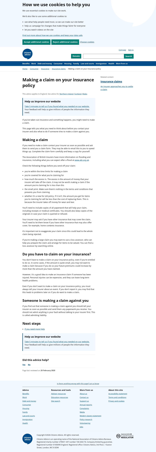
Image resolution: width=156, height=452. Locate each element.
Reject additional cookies (65, 42)
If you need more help (35, 329)
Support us (84, 401)
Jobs (81, 427)
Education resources (59, 397)
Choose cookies (87, 42)
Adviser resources (58, 394)
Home (24, 69)
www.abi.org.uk (82, 160)
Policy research (86, 419)
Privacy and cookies (116, 401)
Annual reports (86, 405)
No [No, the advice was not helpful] (29, 365)
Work (33, 63)
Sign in (131, 50)
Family (76, 63)
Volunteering (85, 423)
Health (111, 63)
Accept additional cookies (36, 42)
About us (83, 394)
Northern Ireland (66, 94)
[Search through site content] (103, 56)
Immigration (101, 63)
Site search (55, 401)
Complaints (84, 408)
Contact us (84, 397)
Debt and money (45, 63)
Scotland (77, 94)
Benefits (26, 63)
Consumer (58, 63)
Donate (76, 56)
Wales (84, 94)
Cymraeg (122, 50)
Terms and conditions (117, 397)
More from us (122, 63)
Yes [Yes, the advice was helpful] (23, 365)
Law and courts (87, 63)
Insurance (45, 69)
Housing (67, 63)
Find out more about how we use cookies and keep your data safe (52, 35)
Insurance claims (59, 69)
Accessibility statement (117, 394)
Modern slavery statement (90, 416)
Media (82, 412)
